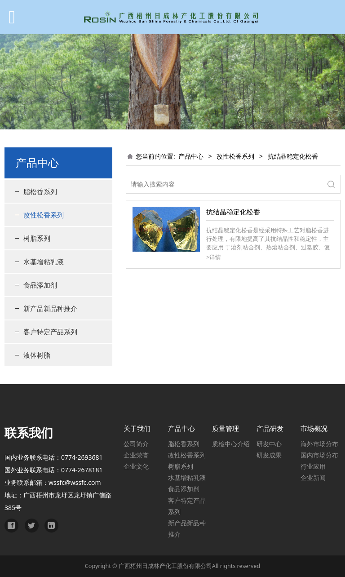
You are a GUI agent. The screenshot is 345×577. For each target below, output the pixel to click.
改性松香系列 (43, 214)
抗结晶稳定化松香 (233, 212)
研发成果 (269, 455)
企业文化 (136, 466)
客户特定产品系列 (50, 331)
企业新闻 (313, 477)
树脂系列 (36, 238)
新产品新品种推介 (50, 308)
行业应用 (313, 466)
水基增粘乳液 (43, 261)
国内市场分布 (319, 455)
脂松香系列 (40, 191)
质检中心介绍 (231, 443)
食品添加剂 (40, 284)
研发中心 (269, 443)
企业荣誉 (136, 455)
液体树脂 (36, 355)
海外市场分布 (319, 443)
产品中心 (190, 156)
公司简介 (136, 443)
